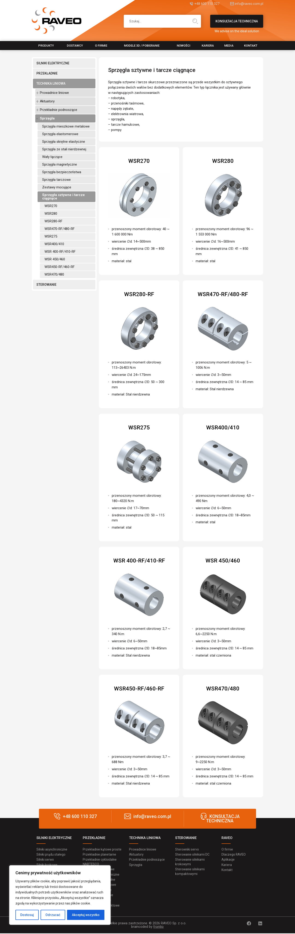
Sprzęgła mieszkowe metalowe (66, 126)
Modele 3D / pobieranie (141, 45)
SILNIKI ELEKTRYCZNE (52, 63)
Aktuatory (47, 101)
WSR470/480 (54, 274)
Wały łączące (52, 157)
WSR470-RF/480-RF (59, 229)
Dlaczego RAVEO (233, 854)
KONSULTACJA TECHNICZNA (236, 23)
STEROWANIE (46, 284)
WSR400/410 (54, 244)
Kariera (208, 45)
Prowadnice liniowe (54, 93)
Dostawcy (75, 45)
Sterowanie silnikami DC (192, 854)
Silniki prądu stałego (51, 854)
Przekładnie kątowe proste (102, 849)
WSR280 (50, 213)
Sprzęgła (47, 118)
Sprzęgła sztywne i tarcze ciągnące (63, 196)
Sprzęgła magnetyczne (59, 164)
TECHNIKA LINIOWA (50, 83)
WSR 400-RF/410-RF (60, 252)
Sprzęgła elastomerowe (60, 134)
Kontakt (250, 45)
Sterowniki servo (187, 849)
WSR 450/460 (54, 259)
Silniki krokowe (47, 865)
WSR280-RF (53, 221)
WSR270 (50, 206)
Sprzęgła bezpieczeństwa (61, 172)
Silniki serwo (45, 860)
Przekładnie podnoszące (58, 110)
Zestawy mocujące (56, 187)
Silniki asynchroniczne (52, 849)
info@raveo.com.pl (249, 4)
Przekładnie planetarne (100, 854)
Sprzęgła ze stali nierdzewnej (64, 149)
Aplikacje (228, 860)
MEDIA (228, 45)
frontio (158, 927)
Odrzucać (52, 915)
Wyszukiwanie (195, 21)
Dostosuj (27, 915)
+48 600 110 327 (205, 4)
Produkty (46, 45)
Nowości (183, 45)
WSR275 (50, 236)
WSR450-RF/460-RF (59, 267)
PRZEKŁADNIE (47, 73)
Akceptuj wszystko (86, 915)
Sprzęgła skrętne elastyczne (63, 142)
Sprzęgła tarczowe (56, 180)
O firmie (101, 45)
